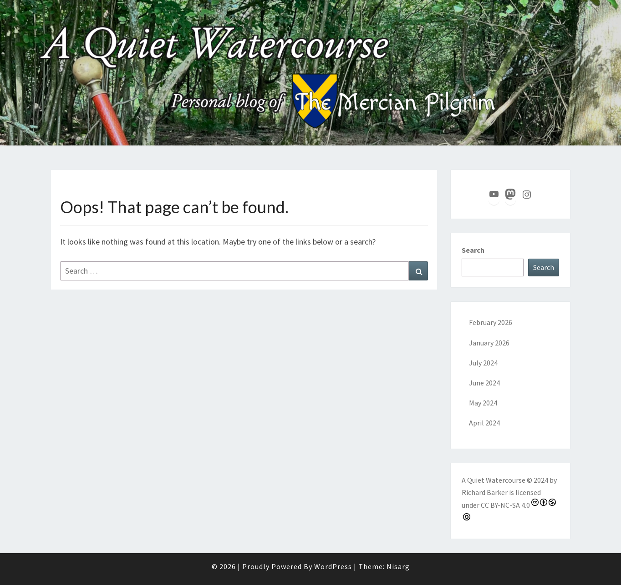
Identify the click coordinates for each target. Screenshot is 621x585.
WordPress (333, 566)
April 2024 (484, 422)
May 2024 (483, 402)
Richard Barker (485, 492)
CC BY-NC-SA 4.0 (505, 505)
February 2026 (490, 322)
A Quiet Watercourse (493, 480)
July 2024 (483, 362)
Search (473, 250)
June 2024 (484, 382)
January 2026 (489, 342)
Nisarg (398, 566)
